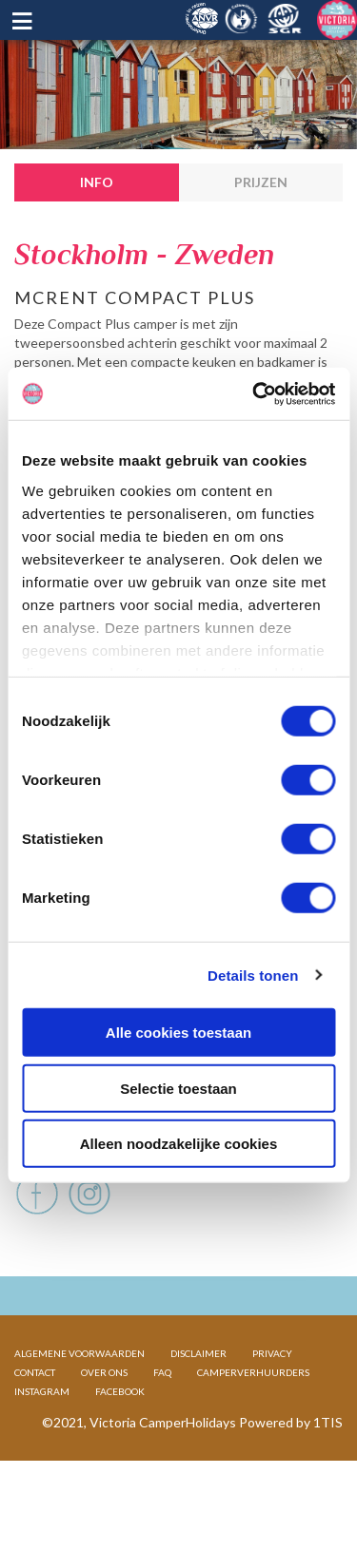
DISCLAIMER (198, 1414)
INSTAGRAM (41, 1452)
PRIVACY (272, 1414)
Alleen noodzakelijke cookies (179, 1144)
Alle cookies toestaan (178, 1032)
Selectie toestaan (178, 1088)
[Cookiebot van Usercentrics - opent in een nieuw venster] (254, 393)
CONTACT (34, 1433)
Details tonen (253, 974)
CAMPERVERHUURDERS (253, 1433)
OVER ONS (104, 1433)
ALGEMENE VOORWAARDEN (79, 1414)
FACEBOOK (120, 1452)
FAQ (162, 1433)
